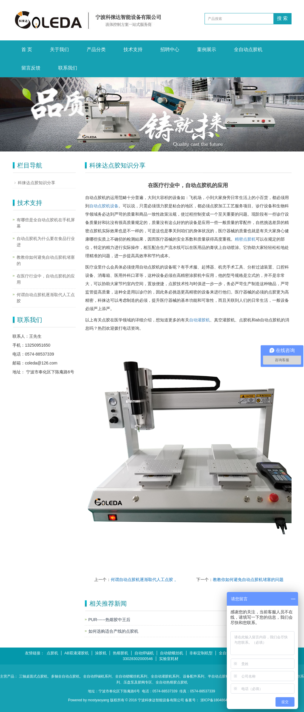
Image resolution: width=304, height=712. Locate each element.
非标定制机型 (201, 653)
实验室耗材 (168, 658)
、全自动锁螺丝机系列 (129, 676)
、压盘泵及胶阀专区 (136, 682)
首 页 (26, 49)
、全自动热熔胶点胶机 (170, 682)
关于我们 (59, 49)
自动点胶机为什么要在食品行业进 (46, 241)
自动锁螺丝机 (171, 653)
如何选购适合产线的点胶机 (113, 631)
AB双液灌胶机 (76, 653)
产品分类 (96, 49)
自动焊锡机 (144, 653)
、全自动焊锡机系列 (96, 676)
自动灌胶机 (199, 320)
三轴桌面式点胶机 (33, 676)
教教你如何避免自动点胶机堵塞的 (46, 260)
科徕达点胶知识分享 (36, 182)
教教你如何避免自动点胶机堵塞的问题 (248, 579)
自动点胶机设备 (103, 205)
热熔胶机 (120, 653)
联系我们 (67, 67)
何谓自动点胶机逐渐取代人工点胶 (46, 297)
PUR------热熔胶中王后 (109, 619)
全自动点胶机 (248, 49)
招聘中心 (169, 49)
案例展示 (206, 49)
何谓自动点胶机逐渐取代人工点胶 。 (144, 579)
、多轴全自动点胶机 (64, 676)
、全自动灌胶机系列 (163, 676)
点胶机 (52, 653)
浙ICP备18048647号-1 (218, 700)
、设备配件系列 (191, 676)
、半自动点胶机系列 (220, 676)
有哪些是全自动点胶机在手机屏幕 (46, 222)
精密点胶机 (245, 239)
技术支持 (133, 49)
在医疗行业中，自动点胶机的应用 (46, 279)
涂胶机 (101, 653)
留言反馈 (30, 67)
